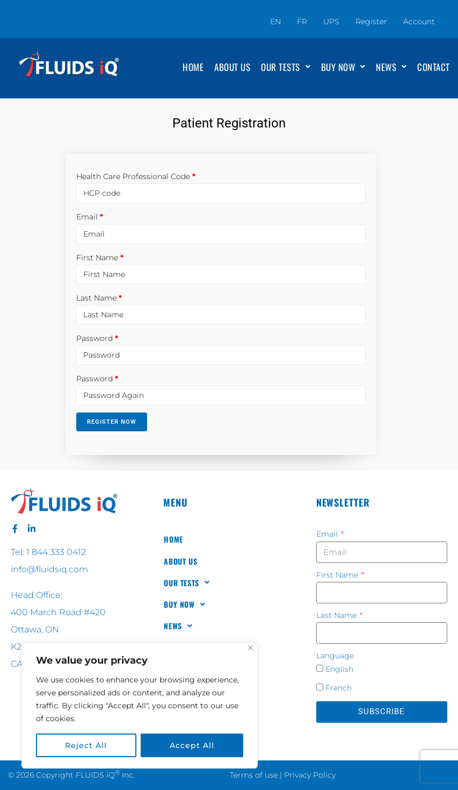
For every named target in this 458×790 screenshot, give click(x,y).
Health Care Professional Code (133, 176)
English (339, 669)
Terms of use (254, 775)
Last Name (96, 298)
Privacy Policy (310, 775)
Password (94, 338)
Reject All (86, 745)
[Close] (250, 647)
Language (335, 655)
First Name (97, 257)
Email (87, 217)
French (338, 688)
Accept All (192, 745)
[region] (139, 705)
